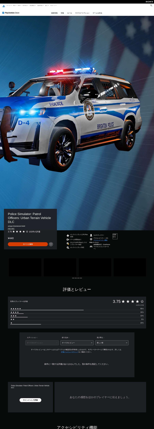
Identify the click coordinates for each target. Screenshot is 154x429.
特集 (62, 11)
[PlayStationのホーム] (3, 5)
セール (69, 11)
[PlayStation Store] (11, 10)
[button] (100, 238)
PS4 (19, 5)
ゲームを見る (97, 11)
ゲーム (8, 5)
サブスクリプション (82, 11)
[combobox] (42, 340)
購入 (46, 5)
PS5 (14, 5)
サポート (52, 5)
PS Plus (25, 5)
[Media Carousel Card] (25, 265)
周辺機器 (32, 5)
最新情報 (39, 5)
